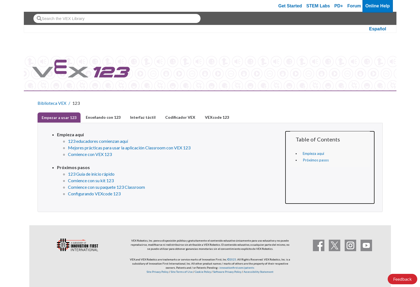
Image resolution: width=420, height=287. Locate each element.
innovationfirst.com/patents (236, 267)
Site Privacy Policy (157, 271)
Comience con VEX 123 (90, 154)
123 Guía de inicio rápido (91, 173)
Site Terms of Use (181, 271)
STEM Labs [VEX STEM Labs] (318, 6)
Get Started (290, 6)
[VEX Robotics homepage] (38, 6)
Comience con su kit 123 (91, 180)
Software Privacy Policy (227, 271)
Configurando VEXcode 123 (94, 193)
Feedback (402, 279)
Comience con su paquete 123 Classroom (106, 187)
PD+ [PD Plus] (338, 6)
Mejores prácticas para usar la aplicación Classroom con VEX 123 (129, 147)
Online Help (377, 6)
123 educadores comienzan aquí (98, 141)
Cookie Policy (203, 271)
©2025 (231, 259)
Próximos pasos (316, 160)
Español (377, 29)
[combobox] (117, 18)
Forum (354, 6)
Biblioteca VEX (52, 103)
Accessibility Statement (258, 271)
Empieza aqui (313, 153)
